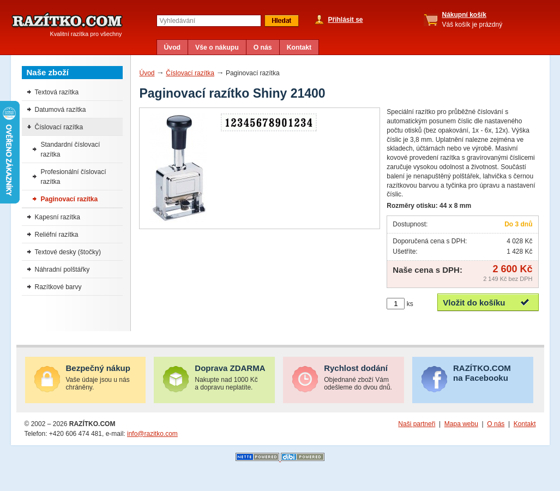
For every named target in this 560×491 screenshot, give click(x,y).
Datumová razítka (60, 109)
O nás (263, 47)
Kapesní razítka (57, 217)
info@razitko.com (152, 434)
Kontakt (299, 47)
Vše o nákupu (217, 47)
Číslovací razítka (190, 73)
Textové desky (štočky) (68, 252)
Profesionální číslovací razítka (73, 176)
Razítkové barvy (58, 287)
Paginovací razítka (69, 199)
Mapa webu (461, 424)
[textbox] (208, 21)
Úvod (172, 47)
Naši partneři (416, 424)
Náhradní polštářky (62, 269)
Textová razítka (57, 92)
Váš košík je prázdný (472, 19)
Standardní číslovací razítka (70, 149)
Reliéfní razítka (57, 234)
